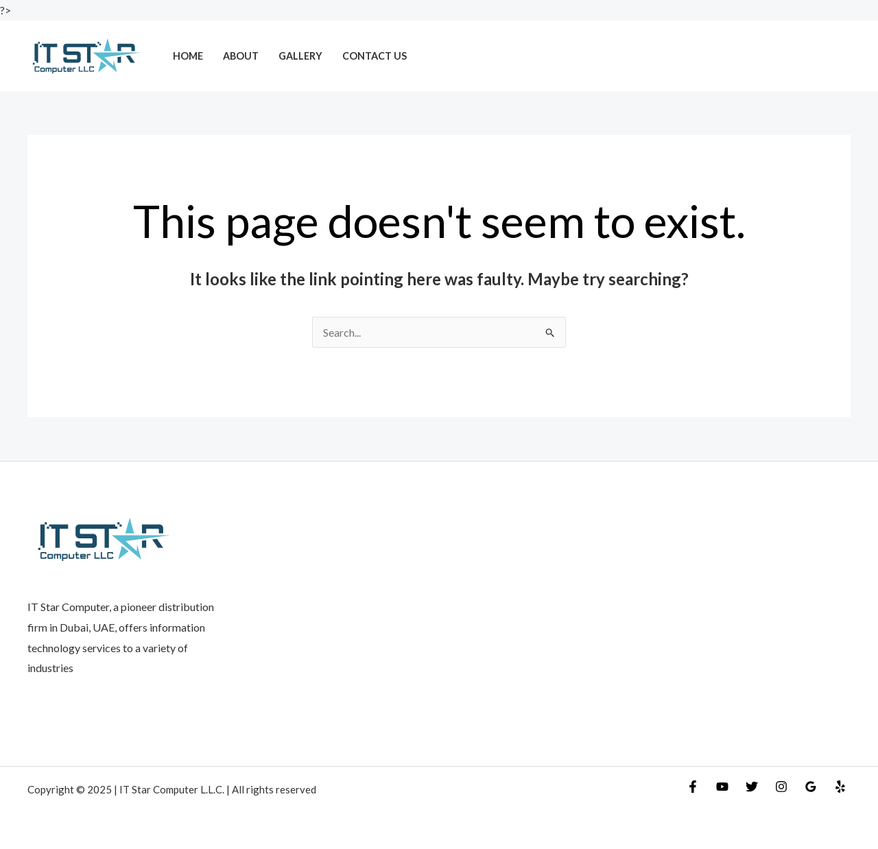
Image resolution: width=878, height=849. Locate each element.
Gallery (300, 56)
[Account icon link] (848, 55)
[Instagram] (781, 786)
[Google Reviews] (811, 786)
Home (188, 56)
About (241, 56)
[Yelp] (840, 786)
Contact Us (374, 56)
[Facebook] (693, 786)
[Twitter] (752, 786)
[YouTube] (722, 786)
